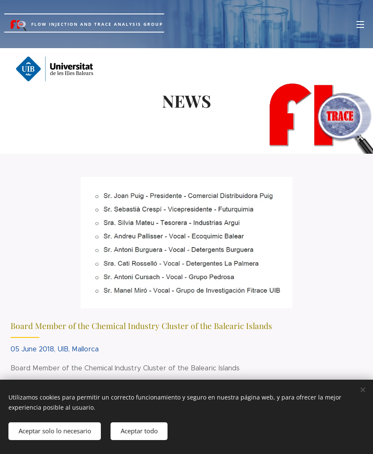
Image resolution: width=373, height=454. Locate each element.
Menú (360, 24)
